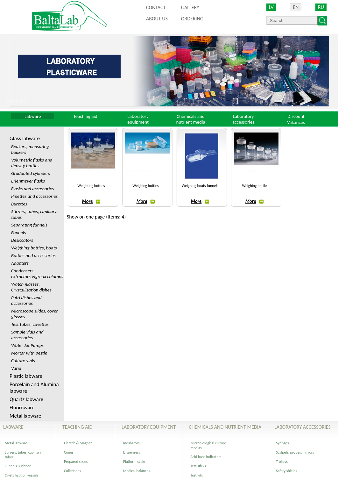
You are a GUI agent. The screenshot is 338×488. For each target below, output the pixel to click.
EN (296, 7)
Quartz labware (26, 399)
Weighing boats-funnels (200, 185)
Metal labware (25, 416)
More (91, 201)
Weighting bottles (91, 185)
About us (157, 19)
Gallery (190, 7)
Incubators (131, 443)
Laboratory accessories (243, 119)
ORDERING (192, 19)
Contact (155, 7)
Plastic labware (26, 376)
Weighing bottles (146, 185)
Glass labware (25, 138)
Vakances (296, 122)
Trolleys (282, 461)
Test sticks (198, 466)
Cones (69, 452)
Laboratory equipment (138, 119)
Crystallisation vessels (21, 475)
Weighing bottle (254, 185)
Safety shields (286, 471)
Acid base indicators (205, 457)
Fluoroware (22, 407)
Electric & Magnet (78, 443)
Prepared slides (76, 461)
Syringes (282, 443)
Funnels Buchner (18, 466)
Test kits (196, 475)
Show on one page (86, 217)
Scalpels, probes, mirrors (295, 452)
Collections (72, 471)
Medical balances (136, 471)
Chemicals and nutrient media (190, 119)
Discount (295, 116)
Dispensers (131, 452)
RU (321, 7)
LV (271, 7)
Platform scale (134, 461)
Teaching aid (85, 116)
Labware (33, 116)
